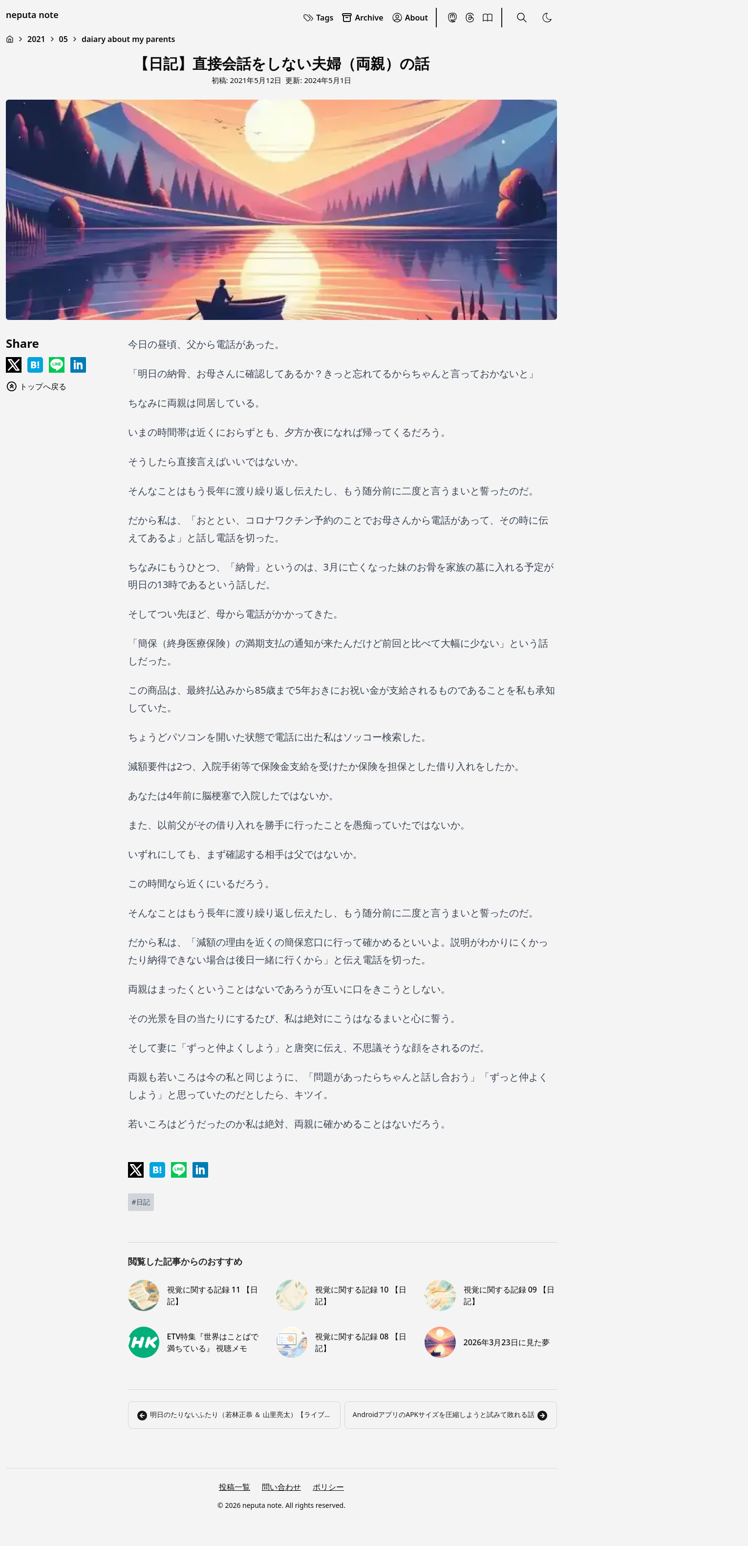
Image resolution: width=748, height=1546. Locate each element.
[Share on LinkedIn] (78, 365)
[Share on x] (13, 365)
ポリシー (328, 1487)
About (409, 17)
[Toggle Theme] (547, 17)
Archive (362, 17)
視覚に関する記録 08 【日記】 (360, 1342)
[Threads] (470, 17)
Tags (317, 17)
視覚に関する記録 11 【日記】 (212, 1295)
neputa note (32, 15)
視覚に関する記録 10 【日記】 (360, 1295)
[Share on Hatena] (35, 365)
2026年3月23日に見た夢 (507, 1342)
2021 (36, 39)
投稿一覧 (234, 1487)
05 (63, 39)
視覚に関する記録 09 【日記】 (509, 1295)
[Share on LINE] (56, 365)
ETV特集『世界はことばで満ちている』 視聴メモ (213, 1342)
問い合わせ (281, 1487)
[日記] (141, 1202)
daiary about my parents (128, 39)
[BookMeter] (487, 17)
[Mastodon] (452, 17)
